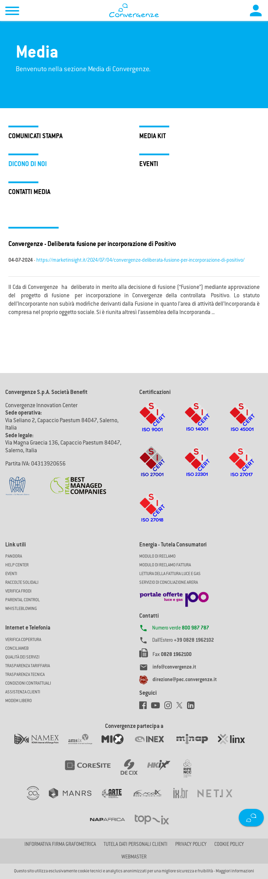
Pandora (13, 556)
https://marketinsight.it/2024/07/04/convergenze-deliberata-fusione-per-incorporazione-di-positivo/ (140, 260)
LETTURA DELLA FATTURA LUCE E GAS (170, 574)
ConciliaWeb (17, 649)
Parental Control (22, 600)
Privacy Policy (191, 844)
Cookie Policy (229, 844)
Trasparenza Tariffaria (27, 666)
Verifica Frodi (18, 591)
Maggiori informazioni (235, 871)
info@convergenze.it (174, 667)
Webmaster (134, 857)
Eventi (11, 574)
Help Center (17, 565)
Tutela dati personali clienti (136, 844)
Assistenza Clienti (22, 692)
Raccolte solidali (21, 583)
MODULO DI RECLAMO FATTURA (165, 565)
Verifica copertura (23, 640)
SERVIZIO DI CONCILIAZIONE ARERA (168, 583)
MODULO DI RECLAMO (157, 556)
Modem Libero (18, 701)
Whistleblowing (21, 609)
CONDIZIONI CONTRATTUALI (28, 683)
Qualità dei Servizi (22, 657)
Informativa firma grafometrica (60, 844)
